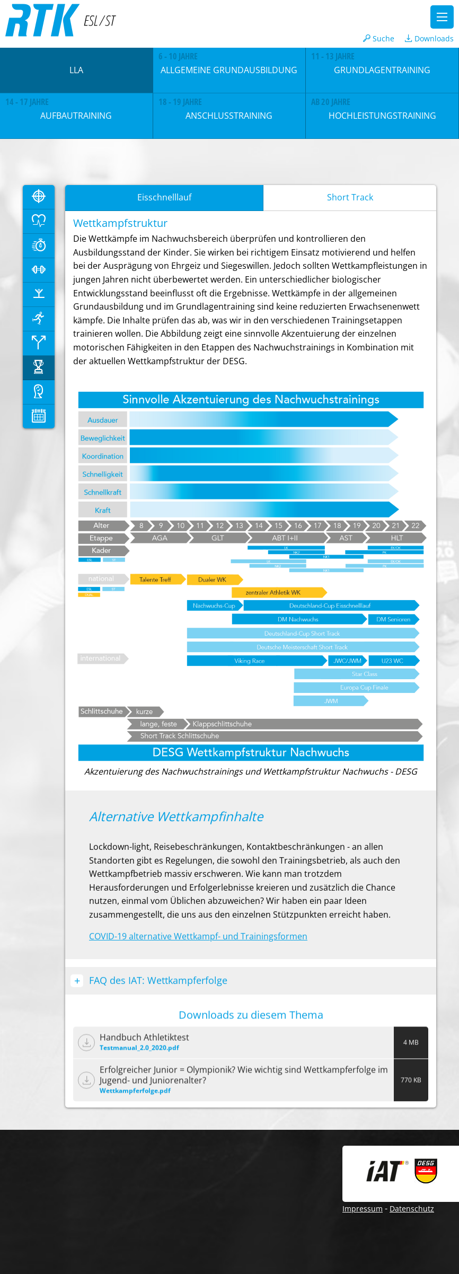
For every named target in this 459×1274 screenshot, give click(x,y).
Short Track (350, 197)
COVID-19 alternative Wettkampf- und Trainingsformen (198, 937)
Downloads (429, 38)
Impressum (362, 1208)
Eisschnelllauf (164, 197)
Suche (378, 38)
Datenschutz (412, 1208)
